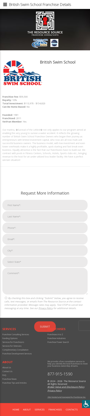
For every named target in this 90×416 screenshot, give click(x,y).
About (27, 409)
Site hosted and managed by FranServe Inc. (66, 397)
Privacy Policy (46, 362)
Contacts (72, 409)
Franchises (55, 409)
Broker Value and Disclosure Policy (65, 386)
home (15, 409)
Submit (45, 380)
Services (40, 409)
